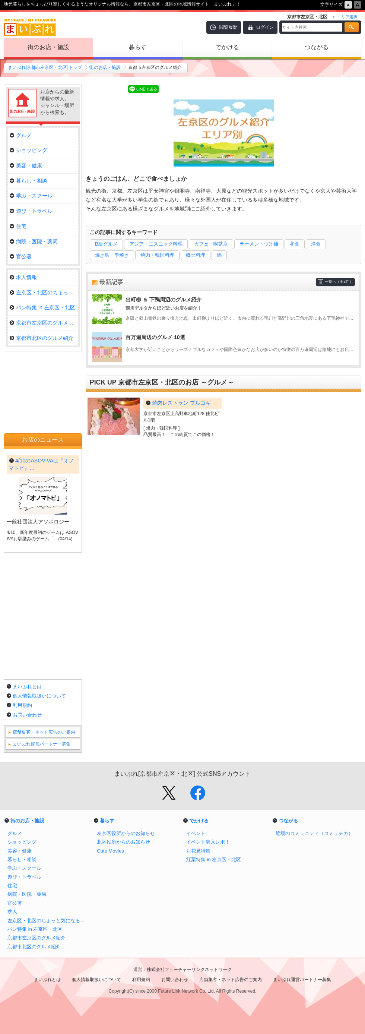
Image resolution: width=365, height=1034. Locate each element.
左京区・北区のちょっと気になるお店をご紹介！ (48, 920)
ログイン (265, 27)
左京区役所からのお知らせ (126, 833)
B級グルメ (106, 244)
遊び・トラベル (31, 211)
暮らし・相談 (28, 181)
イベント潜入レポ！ (208, 842)
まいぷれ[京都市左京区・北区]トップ (45, 67)
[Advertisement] (223, 541)
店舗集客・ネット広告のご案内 (44, 732)
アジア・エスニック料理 (155, 244)
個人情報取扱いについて (39, 696)
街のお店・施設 (48, 47)
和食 (294, 244)
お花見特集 (198, 851)
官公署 (21, 256)
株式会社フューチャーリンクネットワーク (189, 969)
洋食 (316, 244)
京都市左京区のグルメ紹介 (44, 323)
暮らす (138, 47)
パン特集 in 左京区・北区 (42, 307)
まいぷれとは (27, 686)
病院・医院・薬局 (34, 241)
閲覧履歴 (228, 27)
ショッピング (28, 150)
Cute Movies (110, 851)
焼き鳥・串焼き (112, 255)
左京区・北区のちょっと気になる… (44, 292)
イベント (196, 833)
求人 (12, 911)
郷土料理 (195, 255)
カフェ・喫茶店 (211, 244)
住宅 (18, 226)
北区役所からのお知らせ (123, 842)
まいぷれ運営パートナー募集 (42, 744)
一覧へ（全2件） (339, 281)
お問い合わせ (27, 715)
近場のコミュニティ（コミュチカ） (314, 833)
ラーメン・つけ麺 (258, 244)
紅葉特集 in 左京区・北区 (213, 859)
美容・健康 (26, 165)
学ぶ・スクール (31, 196)
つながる (316, 47)
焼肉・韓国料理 (157, 255)
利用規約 (22, 705)
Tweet (96, 89)
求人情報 (23, 277)
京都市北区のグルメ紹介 (41, 338)
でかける (227, 47)
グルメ (21, 135)
